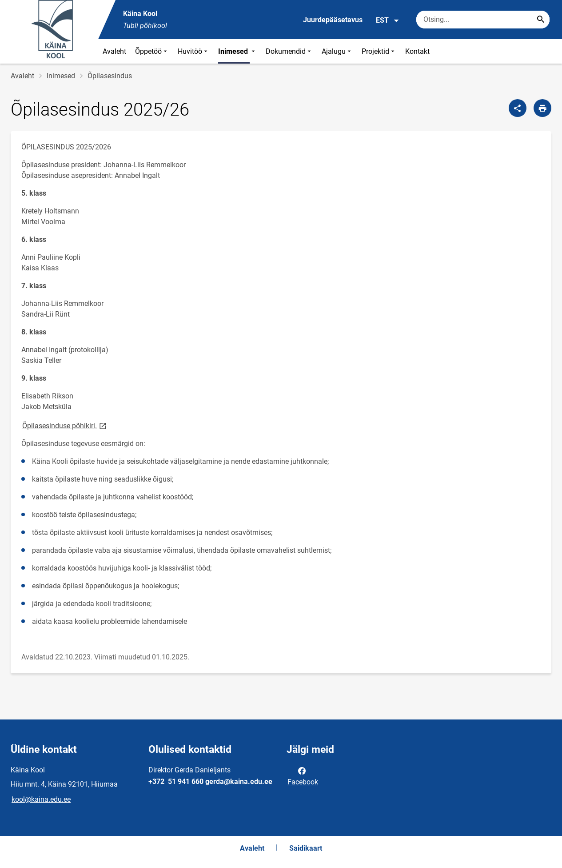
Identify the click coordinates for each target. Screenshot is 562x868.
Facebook (302, 775)
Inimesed (237, 51)
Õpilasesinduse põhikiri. (65, 425)
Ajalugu (337, 51)
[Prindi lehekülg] (542, 108)
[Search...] (540, 19)
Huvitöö (193, 51)
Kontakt (417, 51)
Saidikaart (305, 848)
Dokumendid (289, 51)
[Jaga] (517, 108)
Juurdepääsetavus (333, 20)
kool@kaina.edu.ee (41, 799)
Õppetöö (152, 51)
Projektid (379, 51)
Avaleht (114, 51)
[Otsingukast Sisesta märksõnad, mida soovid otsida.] (483, 19)
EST (387, 20)
